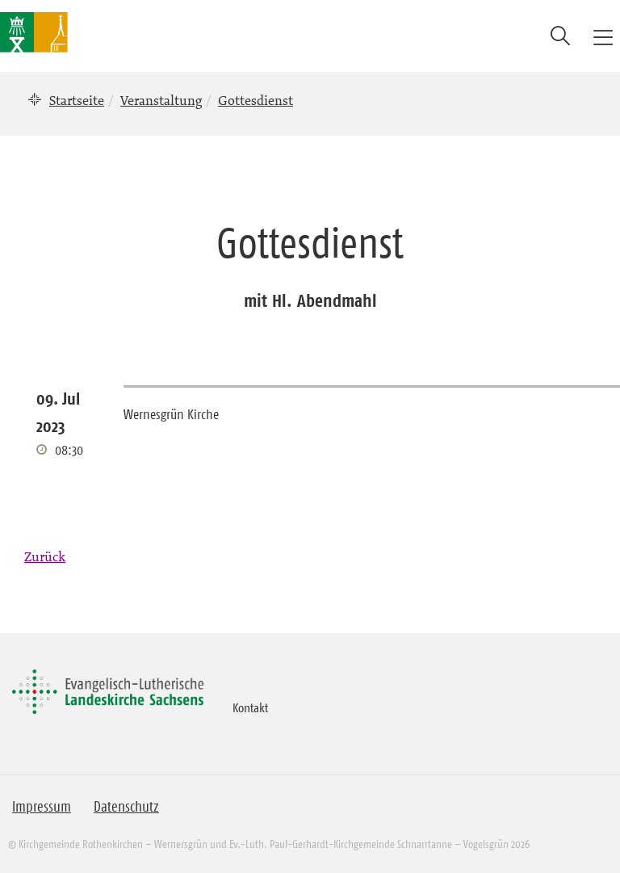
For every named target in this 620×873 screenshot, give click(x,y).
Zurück (44, 556)
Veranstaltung (161, 100)
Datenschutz (126, 807)
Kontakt (250, 707)
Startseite (76, 100)
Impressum (41, 807)
